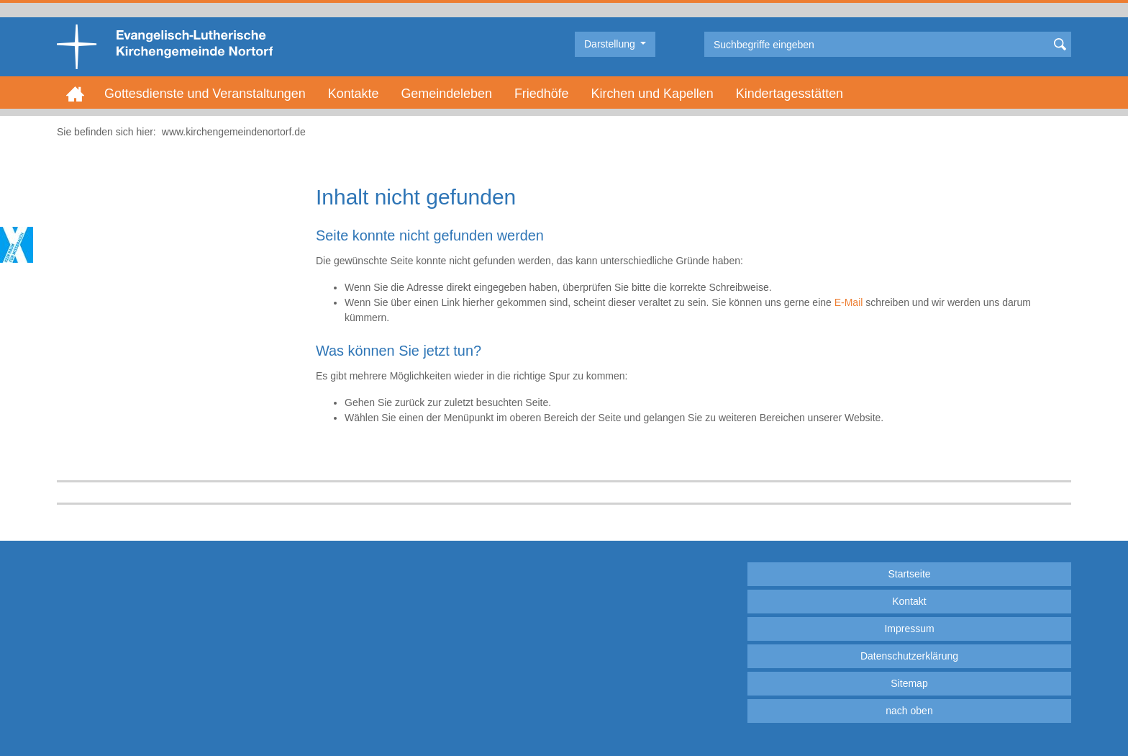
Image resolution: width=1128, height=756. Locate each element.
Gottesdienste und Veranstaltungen (205, 93)
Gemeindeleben (446, 93)
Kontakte (353, 93)
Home (75, 93)
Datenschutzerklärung (909, 656)
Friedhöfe (541, 93)
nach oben (909, 710)
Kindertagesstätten (789, 93)
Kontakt (909, 601)
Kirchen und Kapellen (652, 93)
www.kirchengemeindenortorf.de (234, 132)
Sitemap (909, 683)
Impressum (909, 628)
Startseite (909, 574)
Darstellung (611, 44)
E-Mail (848, 302)
